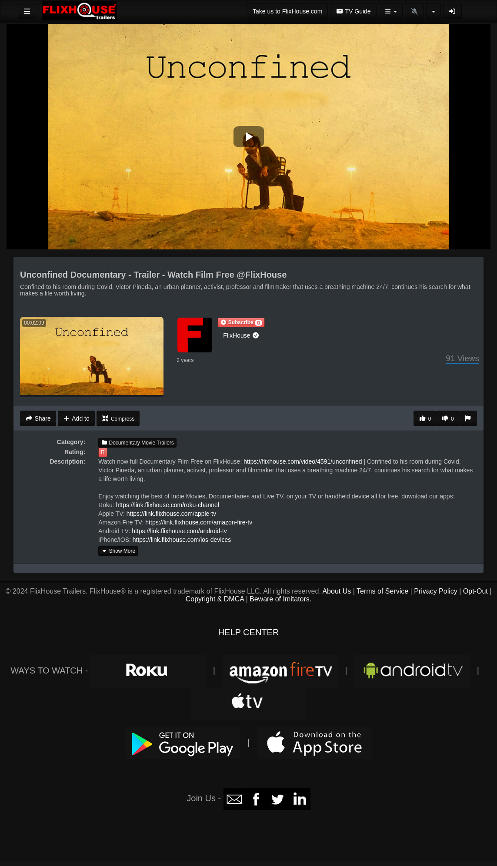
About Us (336, 591)
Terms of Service (382, 591)
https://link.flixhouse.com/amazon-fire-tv (198, 522)
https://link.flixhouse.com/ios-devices (182, 539)
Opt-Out (475, 591)
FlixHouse (241, 335)
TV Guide (353, 11)
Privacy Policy (435, 591)
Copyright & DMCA (215, 599)
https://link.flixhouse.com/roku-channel (167, 504)
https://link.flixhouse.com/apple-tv (171, 513)
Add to (76, 418)
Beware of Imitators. (280, 599)
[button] (240, 322)
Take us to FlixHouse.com (287, 11)
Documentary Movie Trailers (137, 443)
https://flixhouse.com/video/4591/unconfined (302, 461)
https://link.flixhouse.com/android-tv (179, 531)
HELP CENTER (248, 632)
